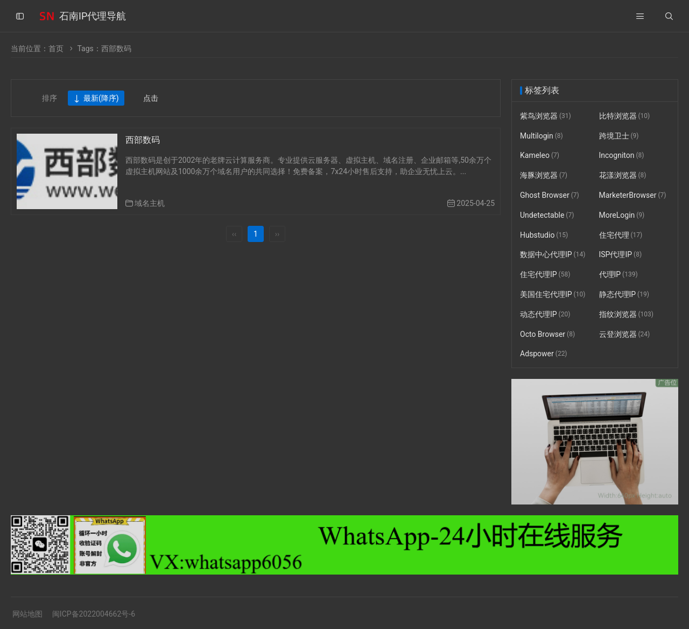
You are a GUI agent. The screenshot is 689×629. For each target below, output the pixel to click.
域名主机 (150, 203)
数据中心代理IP (552, 255)
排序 (49, 98)
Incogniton (621, 155)
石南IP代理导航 (92, 16)
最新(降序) (96, 98)
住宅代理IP (545, 274)
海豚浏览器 (543, 175)
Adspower (543, 354)
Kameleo (539, 155)
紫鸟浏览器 (545, 116)
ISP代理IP (620, 255)
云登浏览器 (624, 334)
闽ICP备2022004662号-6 (93, 614)
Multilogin (541, 136)
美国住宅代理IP (552, 294)
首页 (56, 48)
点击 (150, 98)
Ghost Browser (549, 195)
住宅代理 (621, 235)
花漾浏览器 (622, 175)
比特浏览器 (624, 116)
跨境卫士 (619, 136)
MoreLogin (622, 215)
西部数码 (142, 140)
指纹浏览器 (626, 314)
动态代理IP (545, 314)
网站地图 (27, 614)
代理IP (618, 274)
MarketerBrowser (632, 195)
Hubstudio (544, 235)
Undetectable (547, 215)
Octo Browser (547, 334)
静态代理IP (624, 294)
